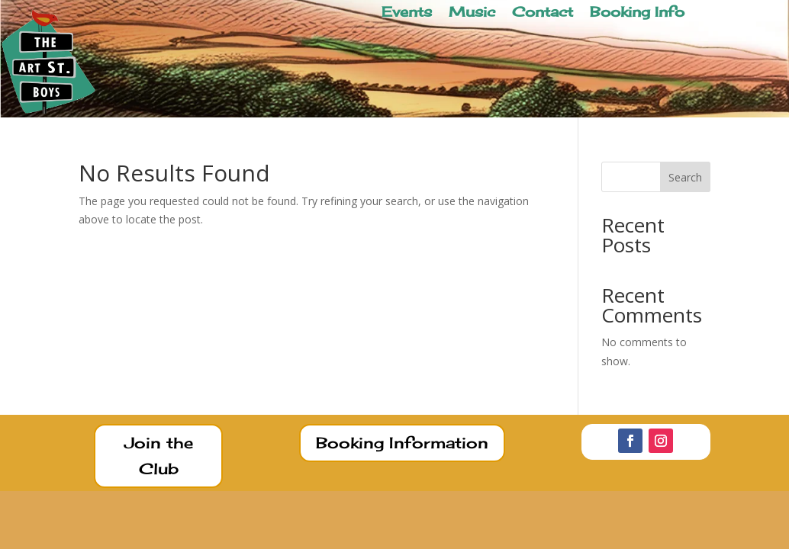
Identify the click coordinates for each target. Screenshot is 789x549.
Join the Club (158, 455)
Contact (542, 13)
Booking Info (637, 13)
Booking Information (402, 442)
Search (685, 177)
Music (472, 13)
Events (407, 13)
